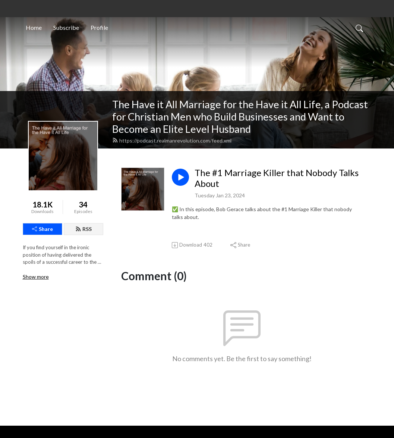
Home (34, 27)
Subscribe (66, 27)
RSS (83, 229)
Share (42, 229)
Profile (99, 27)
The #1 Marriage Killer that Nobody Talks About (277, 178)
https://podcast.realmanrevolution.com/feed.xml (171, 140)
